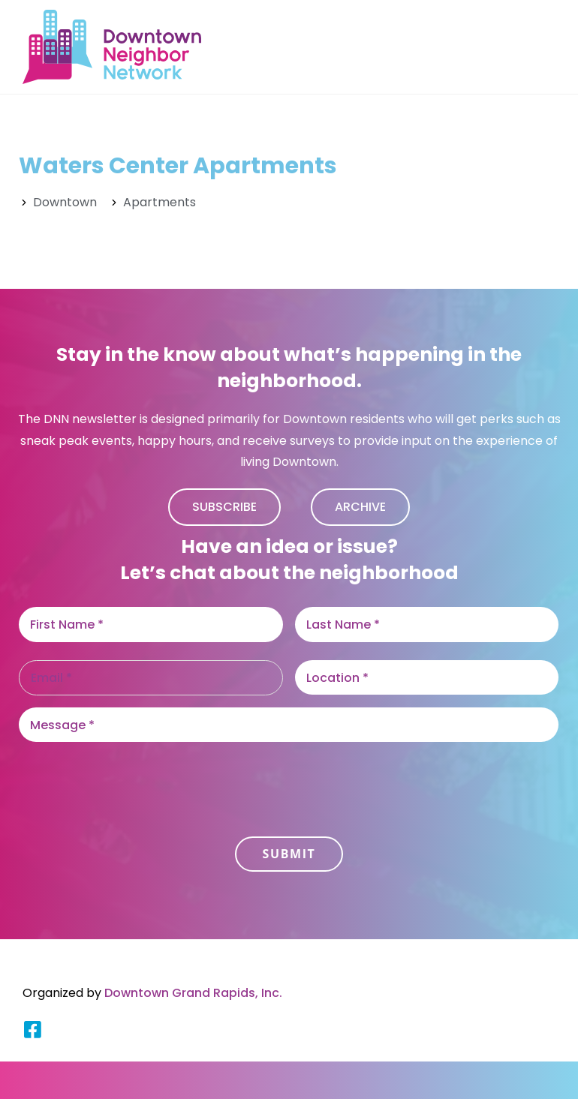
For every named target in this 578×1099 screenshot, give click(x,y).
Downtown (65, 202)
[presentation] (133, 783)
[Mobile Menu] (547, 47)
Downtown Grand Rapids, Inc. (193, 992)
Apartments (159, 202)
